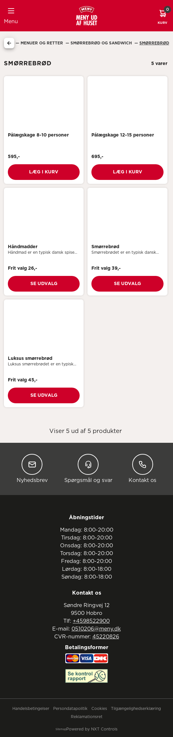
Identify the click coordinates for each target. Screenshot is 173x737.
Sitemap (60, 729)
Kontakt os (142, 468)
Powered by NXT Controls (92, 729)
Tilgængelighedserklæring (136, 709)
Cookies (99, 709)
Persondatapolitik (70, 709)
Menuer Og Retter (42, 43)
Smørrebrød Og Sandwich (102, 43)
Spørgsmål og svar (88, 468)
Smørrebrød (154, 43)
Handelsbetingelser (30, 709)
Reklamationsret (86, 717)
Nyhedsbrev (32, 468)
